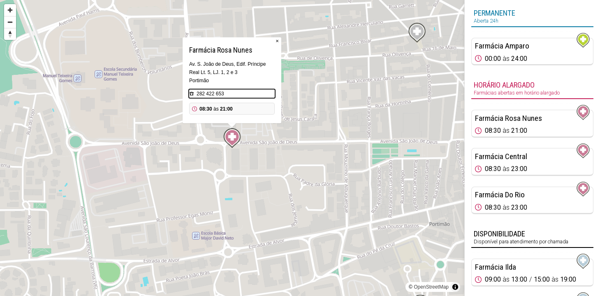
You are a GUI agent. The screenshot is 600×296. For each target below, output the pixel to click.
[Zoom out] (10, 22)
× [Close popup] (277, 41)
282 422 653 (210, 94)
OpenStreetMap (431, 287)
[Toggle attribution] (455, 287)
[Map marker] (232, 138)
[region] (232, 148)
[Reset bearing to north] (10, 34)
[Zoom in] (10, 10)
